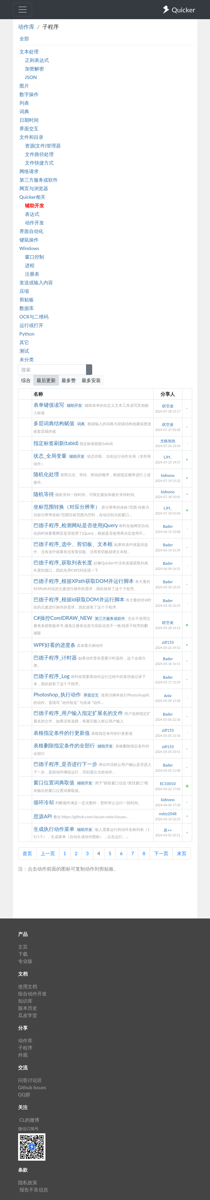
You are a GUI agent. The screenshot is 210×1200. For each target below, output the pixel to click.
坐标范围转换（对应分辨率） (67, 507)
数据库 (26, 308)
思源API (43, 816)
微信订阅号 (28, 1128)
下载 (23, 954)
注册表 (32, 274)
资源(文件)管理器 (43, 145)
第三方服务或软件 (38, 180)
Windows (29, 248)
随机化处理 (46, 474)
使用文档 (27, 986)
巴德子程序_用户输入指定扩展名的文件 (78, 713)
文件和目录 (31, 137)
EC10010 (168, 783)
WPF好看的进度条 (55, 645)
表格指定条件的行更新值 (62, 733)
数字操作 (29, 94)
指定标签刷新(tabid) (56, 443)
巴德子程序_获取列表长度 (63, 562)
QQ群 (24, 1094)
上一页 (48, 853)
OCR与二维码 (33, 316)
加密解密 (34, 68)
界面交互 (29, 128)
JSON (31, 77)
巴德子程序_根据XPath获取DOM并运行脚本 (84, 581)
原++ (168, 830)
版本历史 (27, 1008)
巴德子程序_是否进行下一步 (66, 764)
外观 (23, 1055)
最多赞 (68, 380)
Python (26, 334)
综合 (26, 380)
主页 (23, 947)
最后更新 (46, 380)
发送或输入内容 (36, 282)
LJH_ (168, 457)
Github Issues (32, 1087)
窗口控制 (34, 257)
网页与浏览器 (33, 188)
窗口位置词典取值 (54, 782)
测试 (24, 351)
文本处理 (29, 51)
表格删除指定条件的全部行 (64, 745)
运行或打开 (31, 325)
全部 (24, 38)
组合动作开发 (32, 993)
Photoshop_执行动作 (57, 694)
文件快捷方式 (39, 163)
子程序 (25, 1048)
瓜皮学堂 (27, 1015)
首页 (27, 853)
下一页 (161, 853)
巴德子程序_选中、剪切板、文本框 (73, 544)
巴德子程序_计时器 (55, 657)
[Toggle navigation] (22, 9)
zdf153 (168, 642)
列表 (24, 103)
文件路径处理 (39, 154)
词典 (24, 111)
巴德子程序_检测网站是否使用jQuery (76, 525)
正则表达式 (37, 60)
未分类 (26, 359)
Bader (168, 526)
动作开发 (34, 222)
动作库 (26, 26)
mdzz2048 (168, 813)
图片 (24, 86)
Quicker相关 (32, 197)
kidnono (167, 475)
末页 (181, 853)
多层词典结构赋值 (54, 423)
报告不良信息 (33, 1189)
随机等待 (44, 494)
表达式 (32, 214)
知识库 (25, 1001)
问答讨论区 (30, 1080)
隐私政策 (27, 1182)
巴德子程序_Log (52, 676)
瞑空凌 (167, 406)
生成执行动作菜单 (54, 829)
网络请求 (29, 171)
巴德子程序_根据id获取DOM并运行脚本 (79, 599)
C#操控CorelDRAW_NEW (63, 618)
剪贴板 (26, 299)
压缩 (24, 291)
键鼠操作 (29, 240)
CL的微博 (29, 1120)
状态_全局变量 (50, 456)
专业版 (25, 961)
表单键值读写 (49, 405)
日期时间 (29, 120)
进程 (29, 265)
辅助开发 (34, 205)
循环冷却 (44, 802)
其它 (24, 342)
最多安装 (91, 380)
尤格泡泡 (167, 441)
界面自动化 (31, 231)
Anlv (167, 695)
